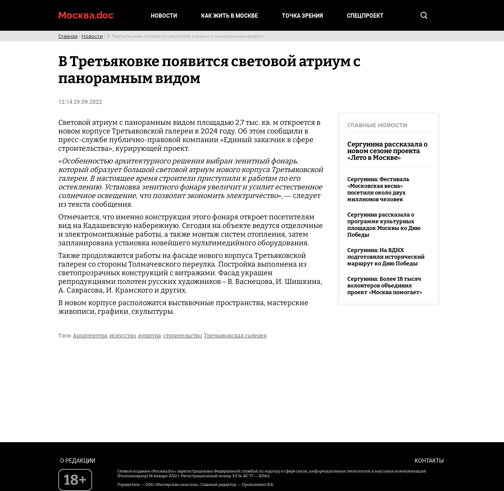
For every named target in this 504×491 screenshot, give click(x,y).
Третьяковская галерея (235, 335)
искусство (122, 335)
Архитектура (90, 335)
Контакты (429, 461)
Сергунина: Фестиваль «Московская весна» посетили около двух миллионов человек (378, 189)
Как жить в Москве (229, 16)
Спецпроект (365, 16)
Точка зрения (302, 16)
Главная (68, 36)
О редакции (77, 461)
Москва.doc (86, 15)
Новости (164, 16)
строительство (182, 335)
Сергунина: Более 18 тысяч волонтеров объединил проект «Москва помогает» (384, 286)
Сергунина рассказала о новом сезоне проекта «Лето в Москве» (387, 151)
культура (149, 335)
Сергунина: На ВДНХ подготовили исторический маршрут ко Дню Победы (385, 257)
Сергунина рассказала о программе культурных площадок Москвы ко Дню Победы (384, 224)
